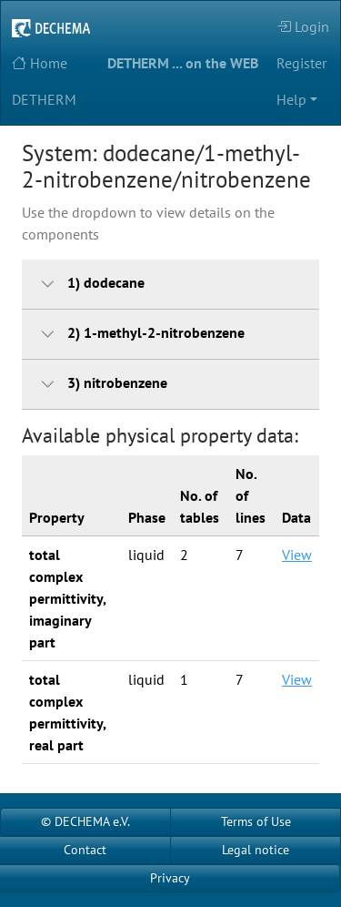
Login (302, 26)
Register (301, 63)
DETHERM (44, 99)
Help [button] (291, 99)
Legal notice (255, 849)
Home (39, 63)
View (297, 554)
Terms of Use (256, 821)
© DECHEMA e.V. (85, 821)
